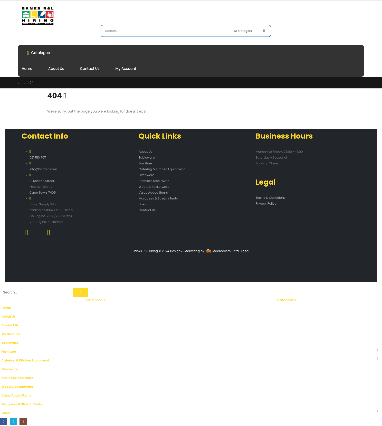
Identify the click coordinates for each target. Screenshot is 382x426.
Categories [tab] (286, 300)
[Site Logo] (38, 16)
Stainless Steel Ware (154, 181)
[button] (3, 284)
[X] (13, 421)
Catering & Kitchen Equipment (162, 169)
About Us (56, 68)
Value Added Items (153, 192)
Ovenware (146, 175)
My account (125, 68)
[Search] (264, 31)
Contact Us (89, 68)
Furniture (145, 163)
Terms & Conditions (271, 198)
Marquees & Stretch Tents (158, 198)
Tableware (147, 157)
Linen (142, 204)
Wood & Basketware (154, 187)
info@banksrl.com (43, 169)
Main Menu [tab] (95, 300)
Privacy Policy (266, 203)
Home (27, 68)
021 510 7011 (37, 157)
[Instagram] (23, 421)
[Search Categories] (245, 31)
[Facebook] (3, 421)
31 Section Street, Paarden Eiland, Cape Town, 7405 (42, 187)
